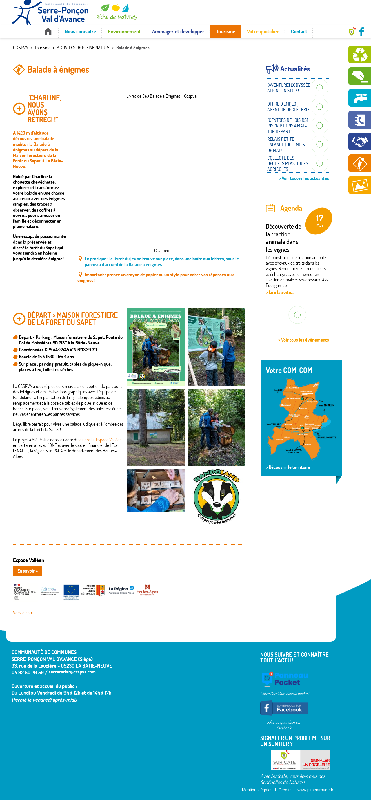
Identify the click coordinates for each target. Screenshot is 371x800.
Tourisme (225, 31)
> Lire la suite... (280, 292)
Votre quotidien (263, 31)
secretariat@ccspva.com (72, 672)
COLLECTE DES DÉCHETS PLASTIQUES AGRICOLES (287, 163)
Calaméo (161, 250)
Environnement (124, 31)
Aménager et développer (178, 31)
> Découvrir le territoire (288, 467)
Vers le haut (23, 612)
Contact (299, 31)
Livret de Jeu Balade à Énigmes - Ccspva (161, 96)
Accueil (48, 31)
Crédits (285, 790)
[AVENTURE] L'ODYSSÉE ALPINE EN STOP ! (288, 87)
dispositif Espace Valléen (100, 440)
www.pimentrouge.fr (315, 790)
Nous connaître (80, 31)
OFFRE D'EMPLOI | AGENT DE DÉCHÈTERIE (288, 106)
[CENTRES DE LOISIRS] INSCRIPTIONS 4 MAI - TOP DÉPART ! (287, 125)
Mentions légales (257, 790)
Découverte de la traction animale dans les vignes (283, 237)
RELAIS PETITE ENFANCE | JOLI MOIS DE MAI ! (286, 144)
